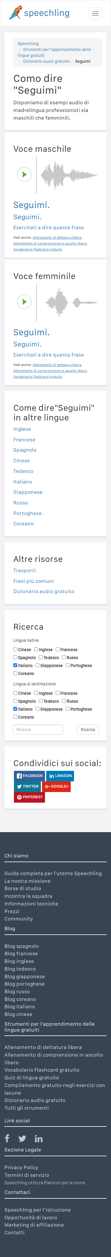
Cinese (21, 460)
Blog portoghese (24, 984)
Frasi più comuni (33, 581)
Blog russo (17, 991)
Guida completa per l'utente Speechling (53, 873)
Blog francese (21, 953)
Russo (20, 502)
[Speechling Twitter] (26, 1140)
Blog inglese (19, 961)
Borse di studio (22, 888)
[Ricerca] (38, 730)
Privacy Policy (21, 1167)
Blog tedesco (20, 969)
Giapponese (28, 492)
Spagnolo (24, 450)
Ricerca (88, 729)
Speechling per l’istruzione (37, 1210)
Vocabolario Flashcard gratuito (41, 1070)
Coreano (23, 523)
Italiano (22, 482)
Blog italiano (19, 1006)
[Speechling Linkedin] (42, 1140)
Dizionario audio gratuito (46, 61)
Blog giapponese (24, 976)
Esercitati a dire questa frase (48, 227)
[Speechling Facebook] (10, 1140)
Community (18, 918)
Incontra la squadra (28, 896)
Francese (24, 439)
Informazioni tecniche (31, 903)
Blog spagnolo (21, 946)
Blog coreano (20, 999)
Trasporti (24, 570)
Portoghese (27, 513)
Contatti (14, 1232)
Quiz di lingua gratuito (31, 1077)
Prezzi (12, 911)
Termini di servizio (26, 1175)
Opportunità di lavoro (30, 1217)
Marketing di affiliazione (34, 1225)
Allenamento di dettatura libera (43, 1047)
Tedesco (23, 471)
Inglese (22, 429)
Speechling (28, 43)
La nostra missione (27, 881)
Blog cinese (18, 1014)
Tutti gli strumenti (26, 1108)
